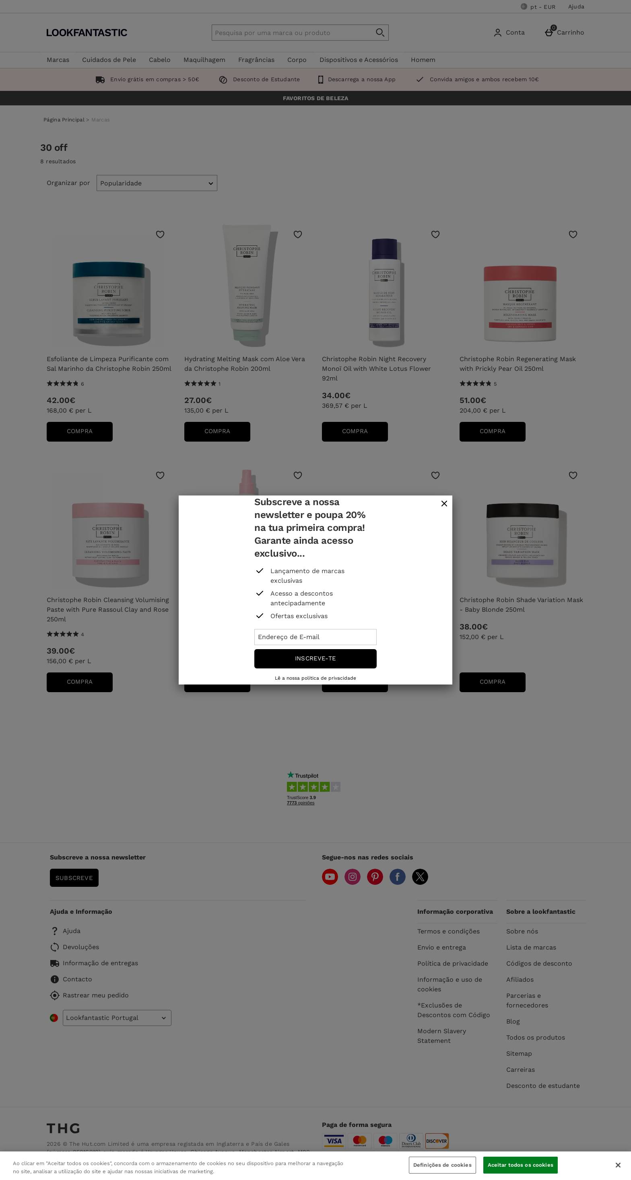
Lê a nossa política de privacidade (315, 678)
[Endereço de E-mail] (315, 637)
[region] (315, 1165)
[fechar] (444, 503)
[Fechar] (618, 1165)
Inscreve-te (315, 658)
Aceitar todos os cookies (520, 1165)
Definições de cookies (442, 1165)
